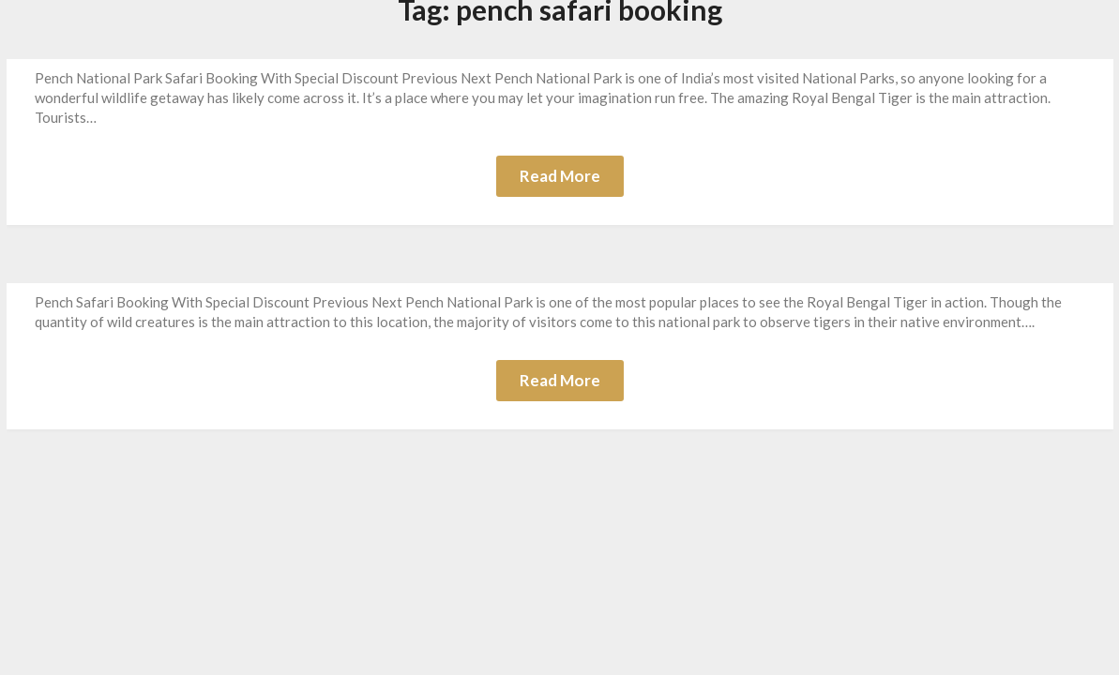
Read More (560, 176)
